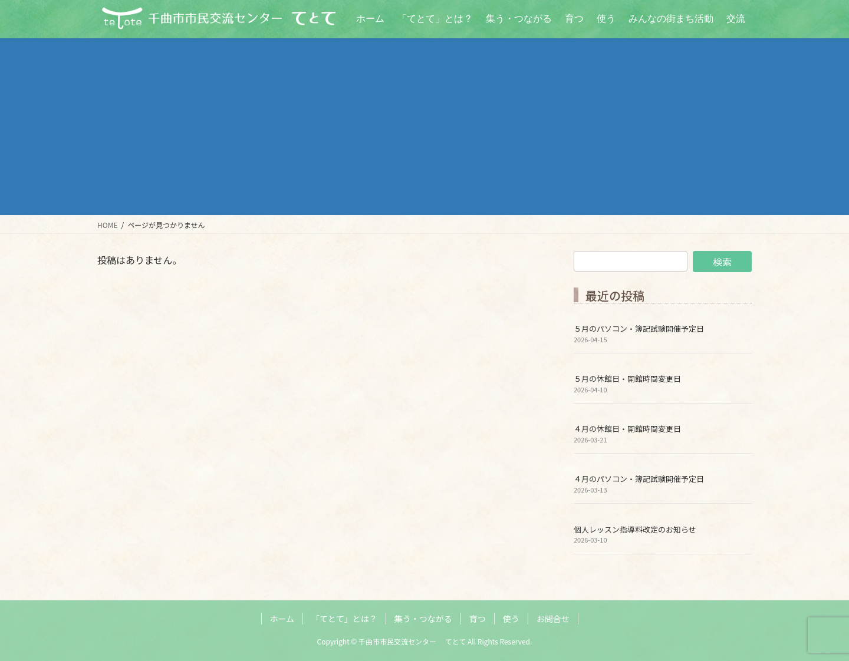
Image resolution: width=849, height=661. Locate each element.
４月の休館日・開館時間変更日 (627, 428)
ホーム (282, 618)
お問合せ (553, 618)
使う (511, 618)
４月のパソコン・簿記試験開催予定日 (639, 478)
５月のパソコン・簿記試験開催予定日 (639, 328)
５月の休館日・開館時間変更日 (627, 378)
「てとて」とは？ (344, 618)
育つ (477, 618)
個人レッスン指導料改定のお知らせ (635, 529)
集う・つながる (423, 618)
